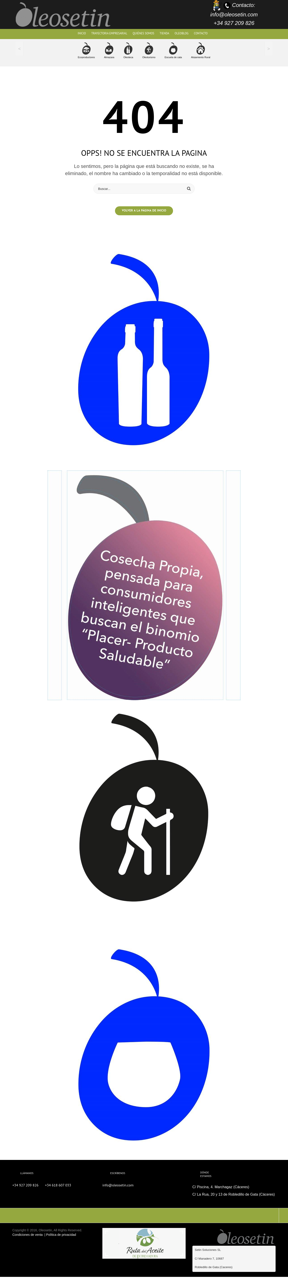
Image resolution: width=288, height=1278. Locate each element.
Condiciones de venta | (29, 1235)
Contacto (201, 33)
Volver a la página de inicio (144, 211)
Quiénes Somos (143, 33)
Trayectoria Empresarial (109, 33)
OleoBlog (182, 33)
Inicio (82, 33)
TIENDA (164, 33)
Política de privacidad (61, 1235)
